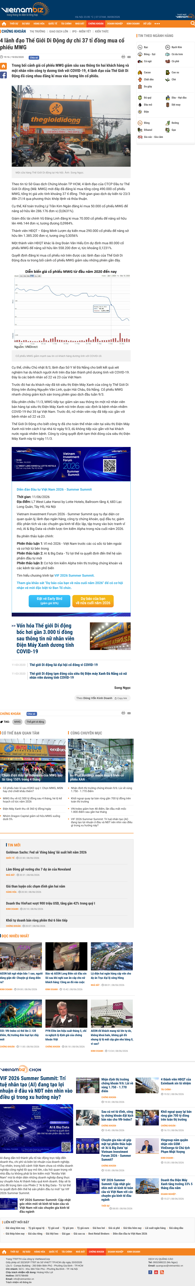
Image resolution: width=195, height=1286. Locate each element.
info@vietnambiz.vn (23, 1279)
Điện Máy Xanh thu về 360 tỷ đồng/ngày (27, 808)
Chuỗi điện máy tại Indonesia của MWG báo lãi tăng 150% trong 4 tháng (32, 777)
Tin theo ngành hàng (155, 36)
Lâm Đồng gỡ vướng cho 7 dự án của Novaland (38, 869)
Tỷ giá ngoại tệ (36, 1228)
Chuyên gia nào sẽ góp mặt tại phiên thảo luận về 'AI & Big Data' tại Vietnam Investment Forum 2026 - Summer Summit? (116, 1150)
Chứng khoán (14, 31)
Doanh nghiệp (168, 1194)
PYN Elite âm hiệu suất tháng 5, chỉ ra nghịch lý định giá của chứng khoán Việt (65, 1035)
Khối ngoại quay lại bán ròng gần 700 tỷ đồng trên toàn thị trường (101, 800)
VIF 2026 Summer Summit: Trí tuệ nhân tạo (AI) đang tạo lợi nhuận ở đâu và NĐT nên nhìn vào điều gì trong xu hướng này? (101, 822)
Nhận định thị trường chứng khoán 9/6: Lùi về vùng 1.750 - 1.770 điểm (101, 790)
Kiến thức (102, 31)
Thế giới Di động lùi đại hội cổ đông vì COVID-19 (64, 665)
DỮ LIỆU (147, 23)
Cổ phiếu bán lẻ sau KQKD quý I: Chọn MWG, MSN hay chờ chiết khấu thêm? (33, 790)
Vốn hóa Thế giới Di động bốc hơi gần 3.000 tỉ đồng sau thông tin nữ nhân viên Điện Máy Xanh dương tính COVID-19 (45, 638)
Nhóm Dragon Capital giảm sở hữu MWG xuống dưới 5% (31, 818)
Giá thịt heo (52, 1233)
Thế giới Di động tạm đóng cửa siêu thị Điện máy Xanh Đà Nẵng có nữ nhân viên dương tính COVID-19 (78, 676)
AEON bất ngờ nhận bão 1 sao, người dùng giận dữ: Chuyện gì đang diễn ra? (21, 978)
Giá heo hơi (99, 1228)
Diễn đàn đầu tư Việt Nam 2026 (130, 1233)
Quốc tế (10, 858)
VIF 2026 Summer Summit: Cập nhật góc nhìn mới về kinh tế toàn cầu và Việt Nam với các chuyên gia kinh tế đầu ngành (45, 1205)
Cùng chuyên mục (86, 733)
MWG (17, 721)
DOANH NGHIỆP (115, 23)
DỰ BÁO (26, 23)
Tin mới (14, 845)
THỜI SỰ (14, 23)
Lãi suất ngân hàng (155, 1228)
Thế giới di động (35, 721)
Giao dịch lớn (58, 31)
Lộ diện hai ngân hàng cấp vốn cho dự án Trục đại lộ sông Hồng (111, 976)
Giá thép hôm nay (15, 1233)
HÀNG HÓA (39, 23)
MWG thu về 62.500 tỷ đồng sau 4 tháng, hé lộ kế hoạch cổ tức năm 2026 (32, 800)
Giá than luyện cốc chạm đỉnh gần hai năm (35, 886)
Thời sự (105, 1205)
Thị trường (37, 31)
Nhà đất (10, 875)
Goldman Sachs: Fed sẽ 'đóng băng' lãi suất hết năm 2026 (46, 852)
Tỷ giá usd (53, 1228)
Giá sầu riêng (35, 1233)
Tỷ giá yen (68, 1228)
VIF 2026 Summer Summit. (74, 576)
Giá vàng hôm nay (15, 1228)
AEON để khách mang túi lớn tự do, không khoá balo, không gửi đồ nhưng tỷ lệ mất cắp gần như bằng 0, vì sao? (112, 1037)
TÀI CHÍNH (66, 23)
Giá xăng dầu (176, 1228)
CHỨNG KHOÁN (96, 23)
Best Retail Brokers (99, 1233)
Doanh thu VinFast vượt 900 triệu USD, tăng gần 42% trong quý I (50, 903)
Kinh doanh (12, 909)
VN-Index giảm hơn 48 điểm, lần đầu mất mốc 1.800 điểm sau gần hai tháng (98, 810)
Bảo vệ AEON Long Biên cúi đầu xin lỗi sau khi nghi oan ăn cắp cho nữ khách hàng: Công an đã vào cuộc (66, 978)
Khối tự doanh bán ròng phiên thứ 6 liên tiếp (36, 920)
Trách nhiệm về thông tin (19, 1282)
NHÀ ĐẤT (79, 23)
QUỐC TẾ (52, 23)
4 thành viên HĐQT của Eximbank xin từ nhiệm (176, 1081)
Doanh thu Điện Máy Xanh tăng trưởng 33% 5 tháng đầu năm (176, 1184)
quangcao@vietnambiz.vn (169, 1265)
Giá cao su (79, 1233)
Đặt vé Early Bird (49, 601)
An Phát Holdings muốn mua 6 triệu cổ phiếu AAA (97, 777)
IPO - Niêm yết (81, 31)
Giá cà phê (114, 1228)
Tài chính (166, 1089)
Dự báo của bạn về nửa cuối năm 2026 (93, 601)
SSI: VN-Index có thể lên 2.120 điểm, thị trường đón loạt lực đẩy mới (19, 1035)
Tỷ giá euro (83, 1228)
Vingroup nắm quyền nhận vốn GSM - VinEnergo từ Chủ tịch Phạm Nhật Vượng (175, 1146)
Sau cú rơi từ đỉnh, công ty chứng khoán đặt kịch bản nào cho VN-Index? (117, 1116)
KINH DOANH (133, 23)
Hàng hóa (11, 892)
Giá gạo (66, 1233)
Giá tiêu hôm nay (132, 1228)
